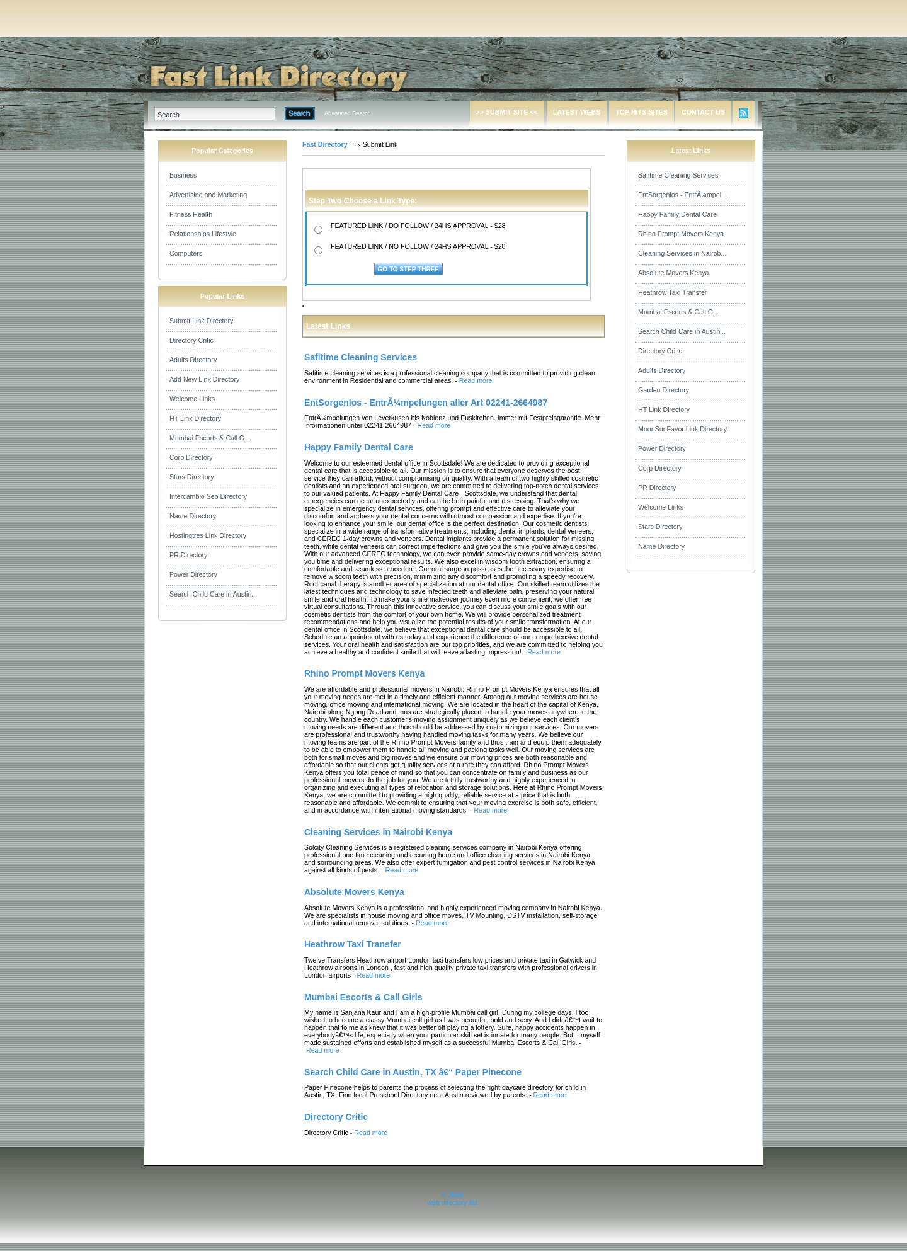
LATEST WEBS (577, 112)
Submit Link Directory (201, 320)
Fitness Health (190, 214)
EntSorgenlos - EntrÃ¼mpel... (682, 194)
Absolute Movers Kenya (673, 273)
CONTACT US (703, 112)
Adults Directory (193, 359)
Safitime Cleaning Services (678, 175)
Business (183, 175)
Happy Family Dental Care (677, 214)
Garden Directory (663, 390)
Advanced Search (347, 113)
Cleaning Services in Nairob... (682, 253)
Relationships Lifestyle (202, 233)
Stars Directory (191, 477)
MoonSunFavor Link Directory (682, 429)
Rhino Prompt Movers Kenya (681, 233)
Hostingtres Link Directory (207, 535)
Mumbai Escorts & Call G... (209, 438)
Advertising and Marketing (208, 194)
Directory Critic (191, 340)
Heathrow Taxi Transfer (672, 292)
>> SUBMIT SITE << (507, 112)
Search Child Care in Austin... (213, 594)
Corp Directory (191, 457)
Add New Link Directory (204, 379)
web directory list (452, 1202)
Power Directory (193, 574)
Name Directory (192, 516)
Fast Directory (325, 144)
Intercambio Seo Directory (208, 496)
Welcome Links (192, 399)
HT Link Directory (195, 418)
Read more (476, 380)
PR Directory (188, 555)
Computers (185, 253)
